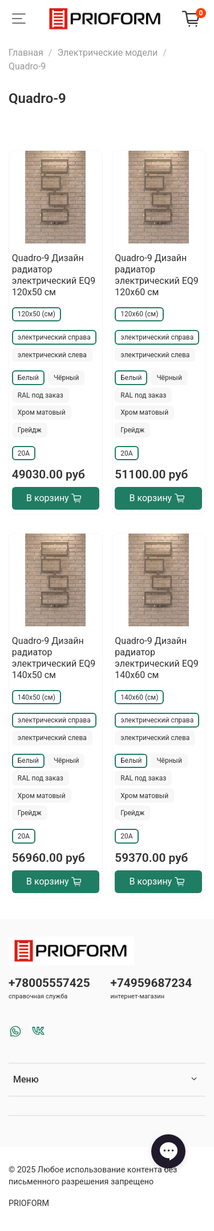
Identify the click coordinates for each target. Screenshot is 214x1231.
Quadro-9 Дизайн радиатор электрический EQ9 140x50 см (54, 657)
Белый (28, 378)
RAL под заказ (40, 395)
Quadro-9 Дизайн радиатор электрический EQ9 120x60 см (157, 275)
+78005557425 (49, 983)
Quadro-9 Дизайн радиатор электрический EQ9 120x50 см (54, 275)
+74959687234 (151, 983)
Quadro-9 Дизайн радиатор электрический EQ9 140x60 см (157, 657)
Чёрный (66, 378)
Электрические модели (107, 52)
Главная (26, 52)
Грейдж (30, 430)
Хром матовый (42, 412)
